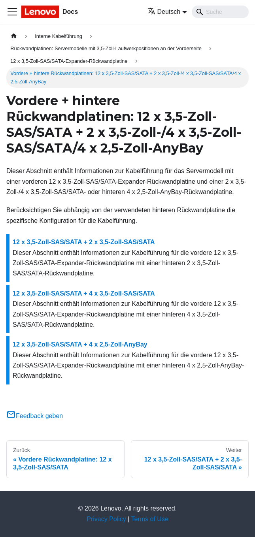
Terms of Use (149, 519)
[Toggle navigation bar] (12, 12)
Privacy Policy (106, 519)
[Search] (220, 12)
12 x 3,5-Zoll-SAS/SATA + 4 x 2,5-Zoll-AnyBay (80, 344)
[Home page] (13, 36)
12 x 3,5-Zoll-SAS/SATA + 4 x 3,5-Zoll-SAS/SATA (84, 293)
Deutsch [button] (164, 11)
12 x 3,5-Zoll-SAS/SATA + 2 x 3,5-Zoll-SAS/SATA (84, 242)
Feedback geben (34, 416)
